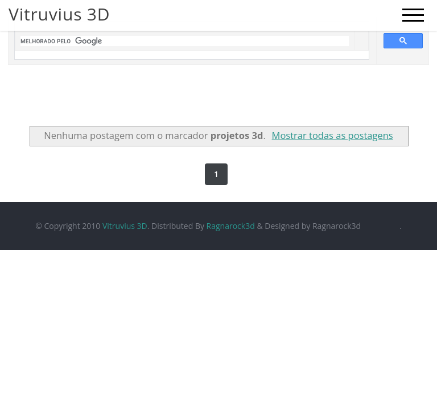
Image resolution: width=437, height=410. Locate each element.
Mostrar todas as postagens (332, 135)
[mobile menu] (413, 15)
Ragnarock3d (231, 225)
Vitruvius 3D (124, 225)
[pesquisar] (184, 41)
